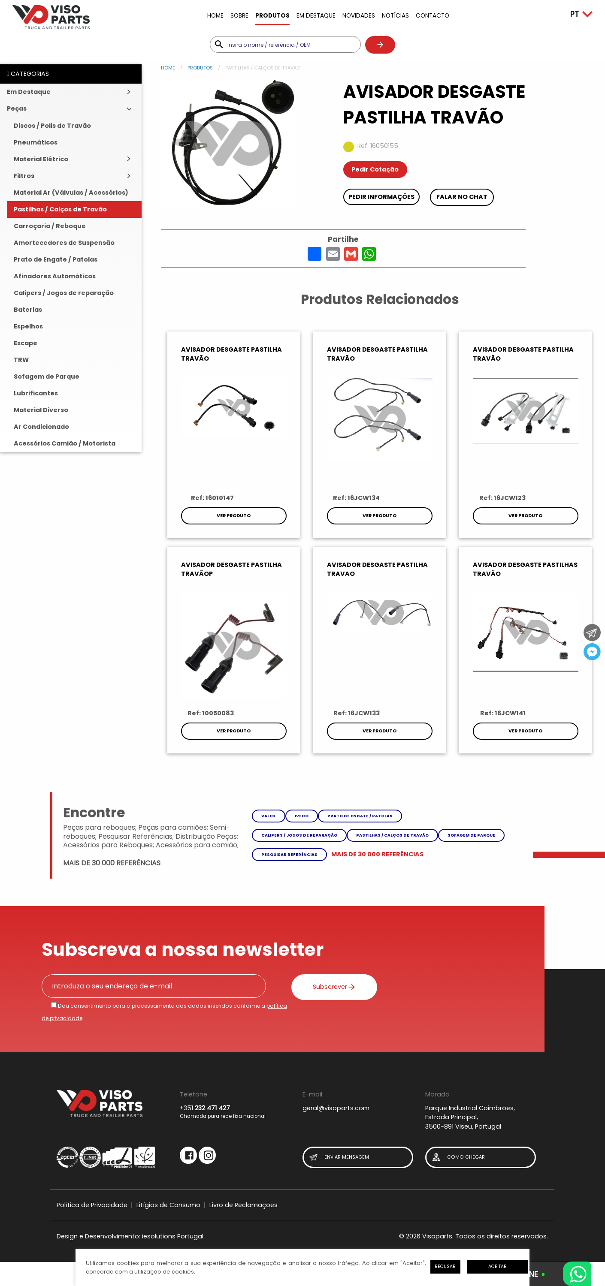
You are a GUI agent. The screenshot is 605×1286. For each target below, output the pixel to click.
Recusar (445, 1266)
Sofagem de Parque (46, 376)
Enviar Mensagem (338, 1157)
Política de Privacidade (92, 1205)
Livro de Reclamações (243, 1205)
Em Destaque (316, 16)
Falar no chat (461, 197)
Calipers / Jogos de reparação (64, 293)
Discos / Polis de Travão (52, 125)
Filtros (24, 176)
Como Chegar (458, 1157)
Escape (25, 343)
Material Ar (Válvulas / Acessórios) (71, 192)
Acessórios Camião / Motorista (64, 443)
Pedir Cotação (375, 169)
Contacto (432, 16)
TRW (21, 359)
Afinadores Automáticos (55, 276)
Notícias (395, 16)
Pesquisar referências (289, 854)
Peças (17, 108)
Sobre (239, 16)
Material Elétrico (41, 159)
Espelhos (28, 326)
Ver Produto (234, 515)
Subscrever (334, 986)
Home (215, 16)
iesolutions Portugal (172, 1236)
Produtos (272, 16)
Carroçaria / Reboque (50, 226)
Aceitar (497, 1266)
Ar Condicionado (41, 426)
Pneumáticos (35, 142)
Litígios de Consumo (168, 1205)
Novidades (358, 16)
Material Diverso (41, 410)
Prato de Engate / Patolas (55, 259)
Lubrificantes (36, 393)
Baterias (28, 309)
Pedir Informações (381, 197)
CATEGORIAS (28, 73)
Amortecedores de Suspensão (64, 242)
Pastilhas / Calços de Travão (60, 209)
